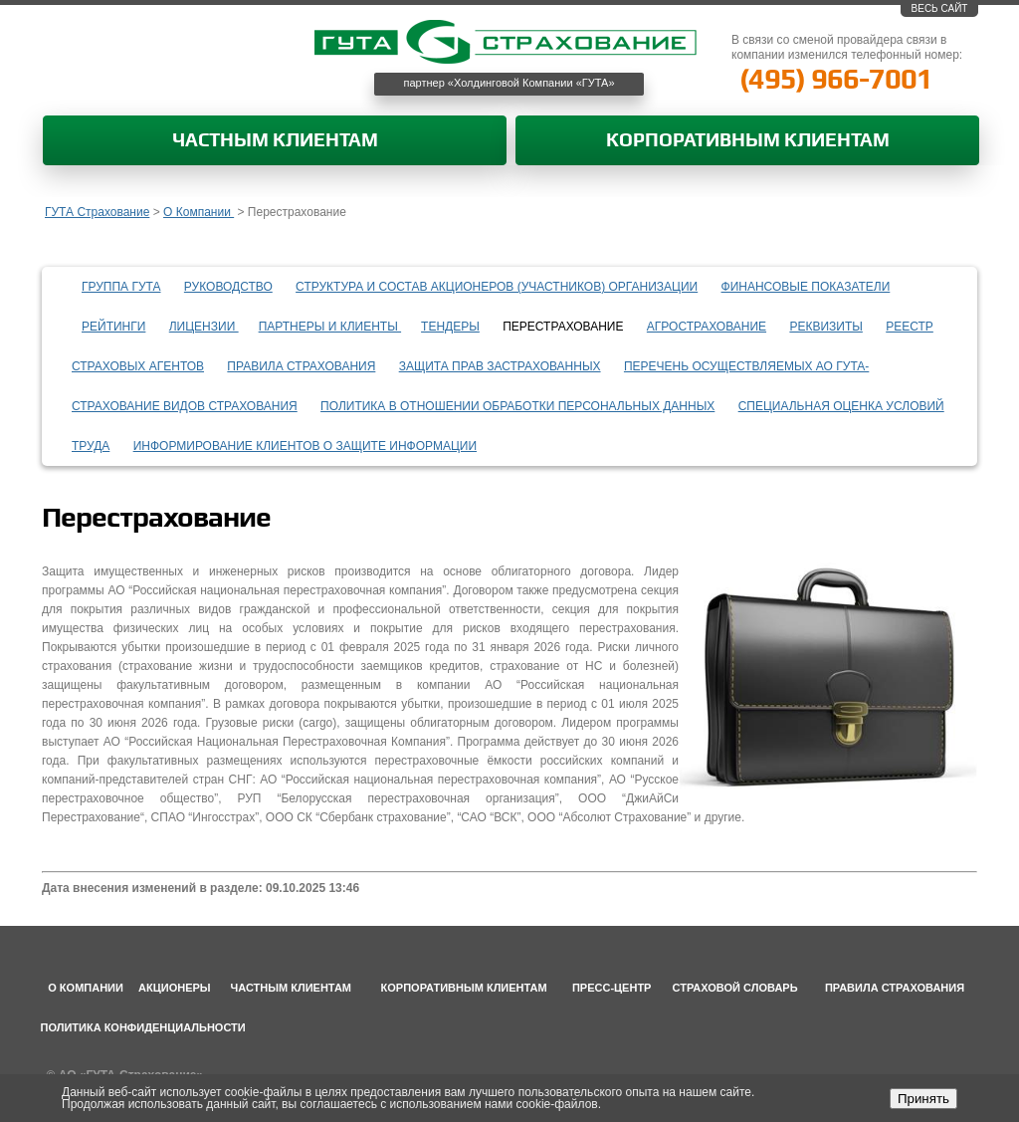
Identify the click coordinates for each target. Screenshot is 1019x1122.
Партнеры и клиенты (330, 327)
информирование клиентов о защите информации (305, 446)
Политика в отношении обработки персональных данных (517, 406)
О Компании (198, 212)
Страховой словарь (735, 988)
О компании (85, 988)
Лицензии (204, 327)
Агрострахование (706, 327)
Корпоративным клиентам (748, 140)
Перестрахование (563, 327)
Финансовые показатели (806, 287)
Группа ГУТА (121, 287)
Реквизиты (825, 327)
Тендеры (450, 327)
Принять (923, 1098)
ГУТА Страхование (97, 212)
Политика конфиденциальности (143, 1027)
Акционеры (174, 988)
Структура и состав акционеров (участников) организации (497, 287)
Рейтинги (113, 327)
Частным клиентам (275, 140)
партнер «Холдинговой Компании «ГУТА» (509, 83)
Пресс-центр (612, 988)
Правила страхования (301, 366)
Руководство (228, 287)
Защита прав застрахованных (500, 366)
